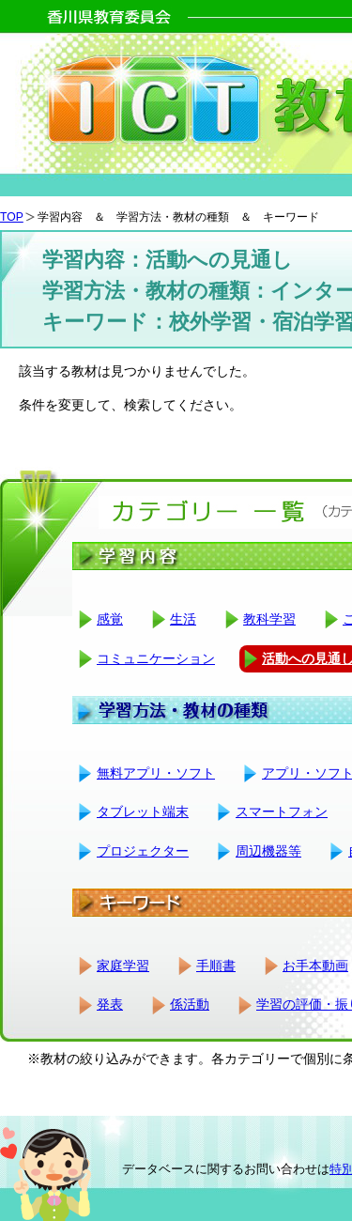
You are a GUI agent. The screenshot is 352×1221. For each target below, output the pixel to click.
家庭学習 (123, 965)
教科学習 (269, 618)
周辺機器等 (268, 850)
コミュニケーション (156, 658)
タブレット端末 (143, 811)
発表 (110, 1004)
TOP (11, 217)
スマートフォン (282, 811)
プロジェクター (143, 850)
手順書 (216, 965)
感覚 (110, 618)
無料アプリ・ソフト (156, 773)
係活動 (189, 1004)
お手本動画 (315, 965)
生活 (183, 618)
